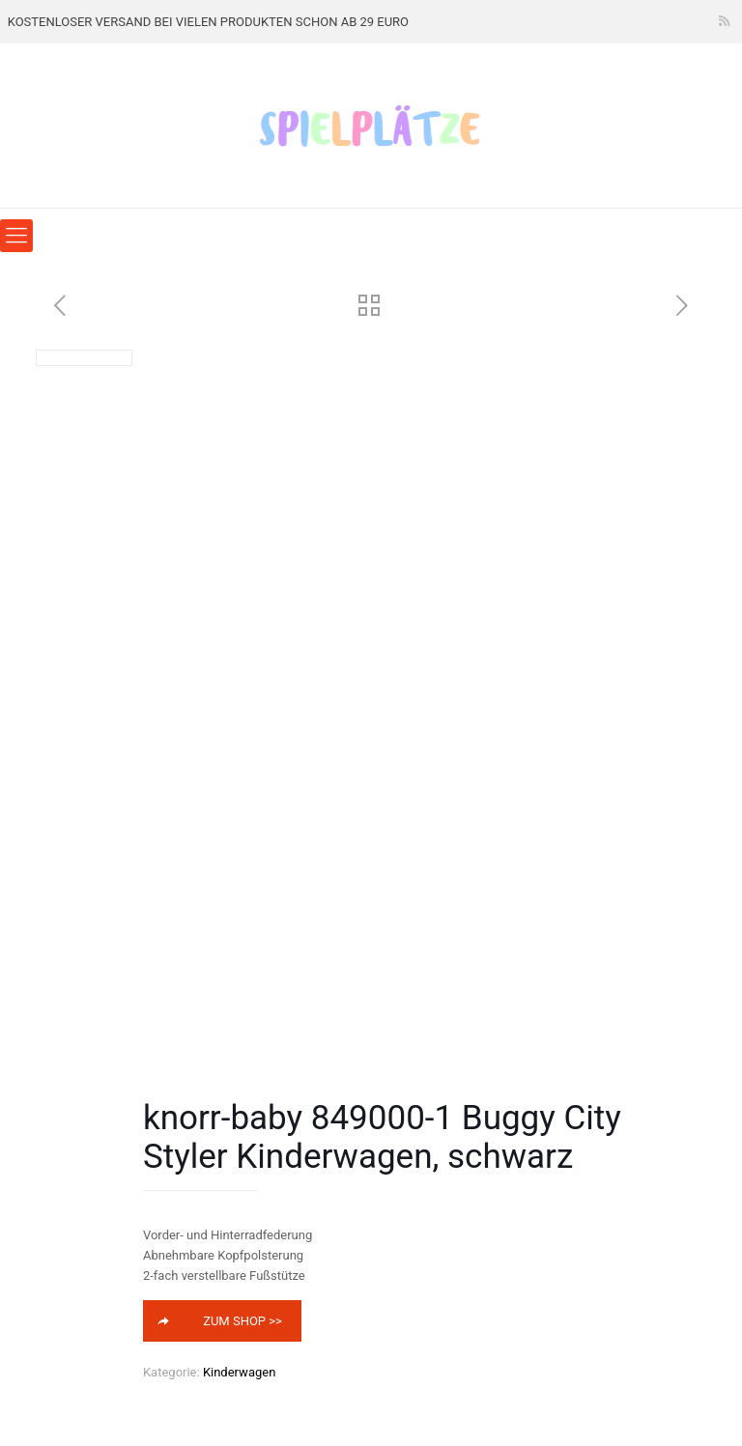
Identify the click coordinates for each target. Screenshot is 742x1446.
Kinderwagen (239, 1372)
